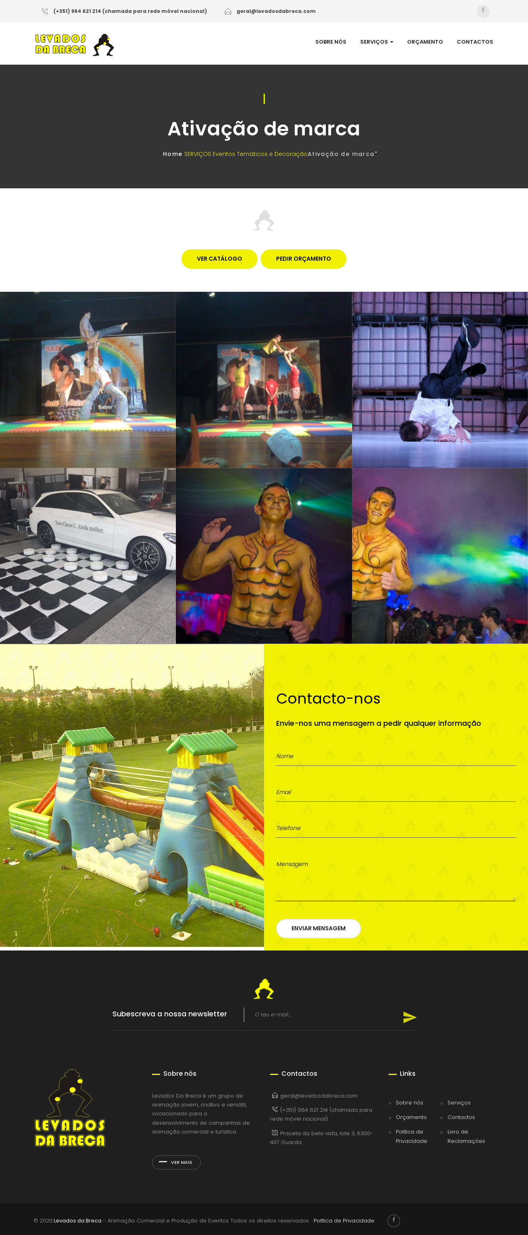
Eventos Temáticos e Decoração (260, 154)
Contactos (461, 1117)
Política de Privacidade (411, 1136)
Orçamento (411, 1117)
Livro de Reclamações (466, 1136)
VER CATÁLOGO (219, 259)
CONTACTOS (475, 42)
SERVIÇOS (376, 42)
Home (173, 154)
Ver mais (175, 1162)
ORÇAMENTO (425, 42)
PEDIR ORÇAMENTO (303, 259)
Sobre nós (409, 1102)
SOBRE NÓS (330, 42)
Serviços (459, 1102)
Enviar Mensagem (318, 928)
